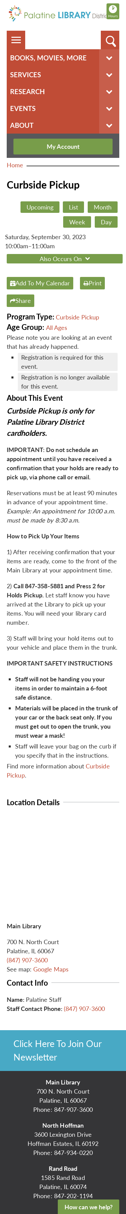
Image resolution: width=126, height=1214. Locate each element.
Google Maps (51, 969)
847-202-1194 (73, 1195)
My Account (63, 146)
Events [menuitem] (23, 108)
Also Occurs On (66, 258)
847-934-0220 (73, 1152)
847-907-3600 (73, 1109)
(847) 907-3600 (27, 960)
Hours (113, 11)
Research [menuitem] (27, 91)
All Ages (56, 327)
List (73, 207)
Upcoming (40, 207)
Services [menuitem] (25, 74)
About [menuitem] (22, 125)
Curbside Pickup (77, 317)
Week (77, 222)
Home (15, 165)
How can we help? (89, 1207)
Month (103, 207)
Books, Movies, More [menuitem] (48, 58)
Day (106, 222)
